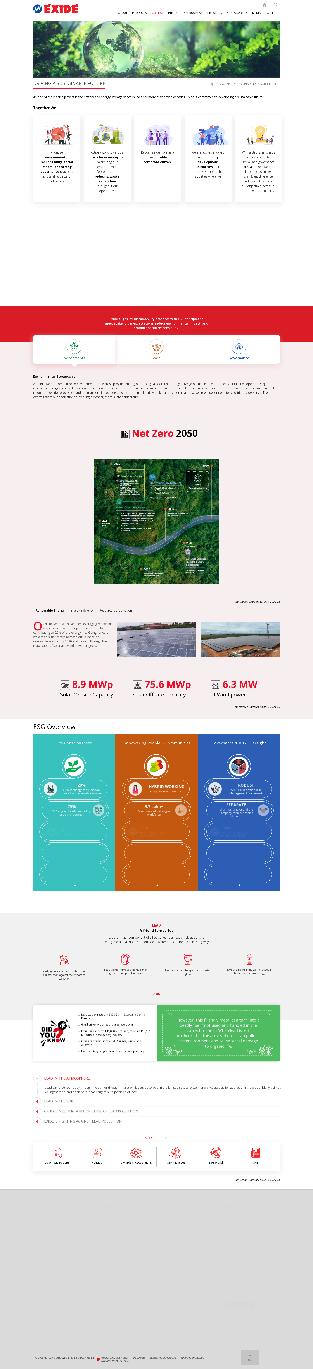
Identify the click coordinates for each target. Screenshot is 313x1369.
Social (156, 349)
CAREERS (271, 13)
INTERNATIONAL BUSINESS (185, 13)
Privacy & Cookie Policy (114, 1357)
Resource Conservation (115, 610)
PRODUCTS (139, 13)
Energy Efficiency (82, 610)
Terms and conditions (163, 1357)
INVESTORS (214, 13)
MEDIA (256, 13)
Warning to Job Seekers (115, 1361)
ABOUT (122, 13)
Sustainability (226, 84)
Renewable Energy (50, 610)
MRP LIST (157, 13)
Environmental (74, 349)
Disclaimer (139, 1357)
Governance (239, 349)
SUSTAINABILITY (237, 13)
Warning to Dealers (193, 1357)
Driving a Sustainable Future (259, 84)
